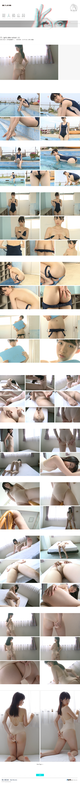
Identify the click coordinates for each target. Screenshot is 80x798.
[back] (40, 775)
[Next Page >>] (40, 764)
